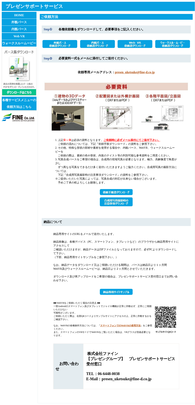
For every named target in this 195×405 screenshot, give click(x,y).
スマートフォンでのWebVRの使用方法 (120, 325)
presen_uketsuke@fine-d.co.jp (135, 72)
